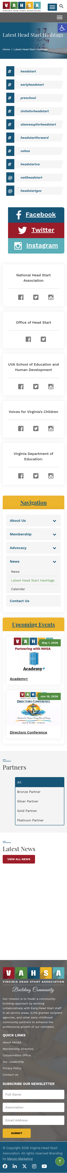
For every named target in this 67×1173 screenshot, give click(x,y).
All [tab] (19, 782)
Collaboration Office (17, 1055)
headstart (28, 71)
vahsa (25, 151)
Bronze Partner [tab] (29, 792)
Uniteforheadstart (35, 111)
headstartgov (31, 191)
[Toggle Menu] (52, 7)
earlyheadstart (32, 84)
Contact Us (10, 1074)
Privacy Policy (12, 1068)
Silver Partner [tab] (27, 801)
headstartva (30, 164)
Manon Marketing (20, 1158)
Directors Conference (28, 732)
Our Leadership (13, 1061)
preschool (28, 98)
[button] (62, 28)
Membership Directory (18, 1049)
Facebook (36, 215)
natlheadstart (31, 177)
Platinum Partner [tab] (30, 820)
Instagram (36, 245)
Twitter (36, 230)
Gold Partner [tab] (27, 811)
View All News (18, 859)
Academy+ (19, 679)
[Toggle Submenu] (54, 520)
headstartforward (35, 137)
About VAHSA (12, 1042)
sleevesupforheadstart (38, 124)
